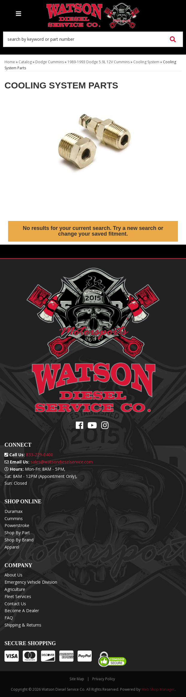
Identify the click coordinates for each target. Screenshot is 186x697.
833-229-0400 (39, 454)
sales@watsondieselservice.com (62, 462)
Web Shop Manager (158, 689)
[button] (93, 39)
